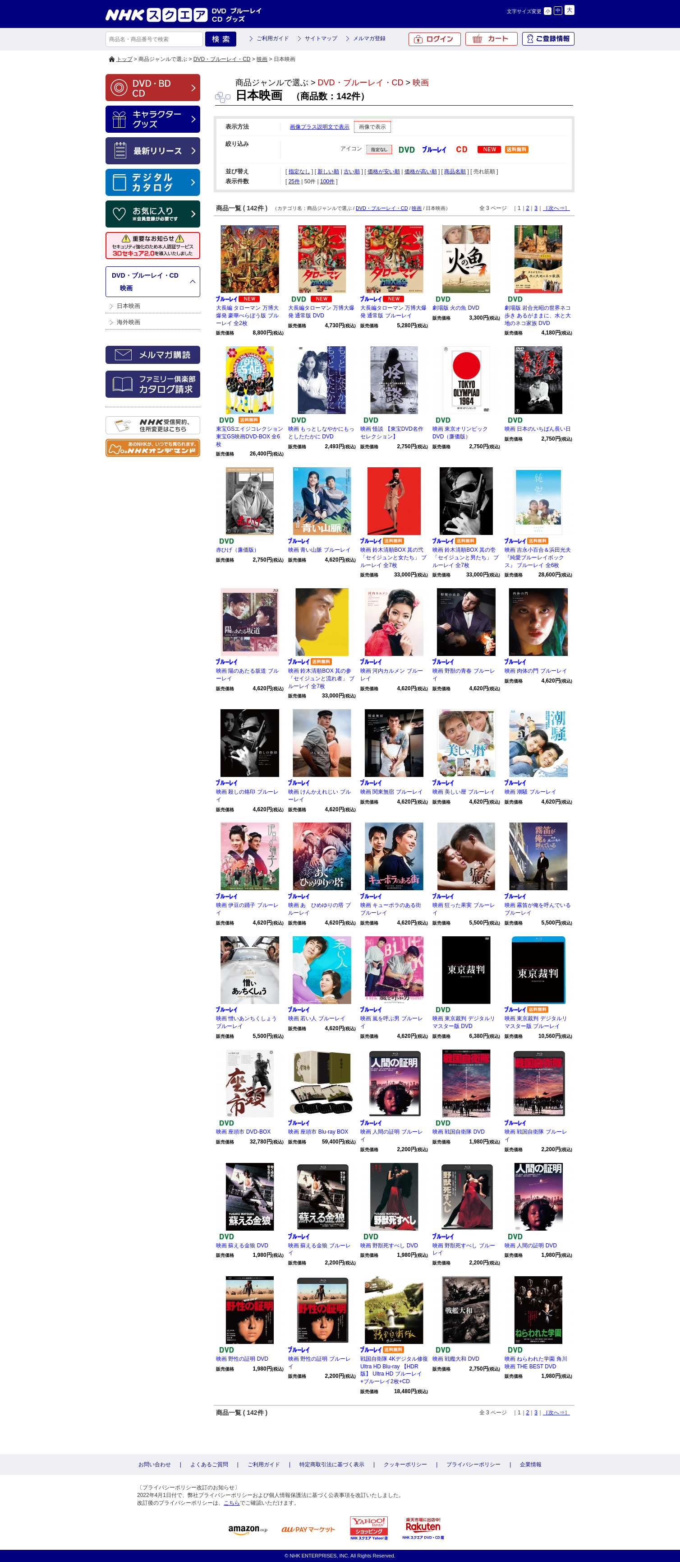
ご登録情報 (548, 39)
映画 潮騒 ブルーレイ (530, 792)
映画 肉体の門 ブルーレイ (536, 671)
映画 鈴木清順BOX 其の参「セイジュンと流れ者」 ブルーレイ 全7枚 (321, 678)
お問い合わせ (154, 1464)
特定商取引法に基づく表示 (331, 1464)
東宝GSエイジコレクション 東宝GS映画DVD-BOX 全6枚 (249, 436)
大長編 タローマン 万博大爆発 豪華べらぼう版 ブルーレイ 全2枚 (247, 315)
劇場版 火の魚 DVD (455, 308)
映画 (262, 59)
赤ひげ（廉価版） (237, 550)
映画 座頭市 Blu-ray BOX (318, 1132)
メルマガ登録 (369, 38)
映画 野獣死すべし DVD (389, 1245)
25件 (294, 181)
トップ (124, 59)
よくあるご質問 (209, 1464)
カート (491, 39)
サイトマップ (321, 38)
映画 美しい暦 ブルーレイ (463, 792)
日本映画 (128, 305)
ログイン (435, 39)
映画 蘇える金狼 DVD (242, 1245)
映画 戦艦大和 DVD (455, 1359)
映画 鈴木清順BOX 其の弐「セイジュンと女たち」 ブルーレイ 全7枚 (393, 557)
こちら (232, 1503)
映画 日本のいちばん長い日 (538, 429)
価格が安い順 (384, 171)
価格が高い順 (420, 171)
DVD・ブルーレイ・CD (222, 59)
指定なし (299, 171)
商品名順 (455, 171)
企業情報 (531, 1464)
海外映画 (128, 322)
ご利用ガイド (273, 38)
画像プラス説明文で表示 (319, 127)
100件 (327, 181)
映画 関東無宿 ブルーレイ (391, 792)
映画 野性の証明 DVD (242, 1359)
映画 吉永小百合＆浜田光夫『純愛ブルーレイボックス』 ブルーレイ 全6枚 (538, 557)
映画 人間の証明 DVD (531, 1245)
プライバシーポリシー (473, 1464)
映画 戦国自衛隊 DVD (458, 1132)
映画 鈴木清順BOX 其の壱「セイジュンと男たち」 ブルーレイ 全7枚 (465, 557)
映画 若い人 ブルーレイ (316, 1018)
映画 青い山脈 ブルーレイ (319, 550)
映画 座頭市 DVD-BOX (243, 1132)
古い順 (352, 171)
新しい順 (328, 171)
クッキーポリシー (405, 1464)
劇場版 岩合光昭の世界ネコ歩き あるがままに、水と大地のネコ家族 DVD (538, 315)
